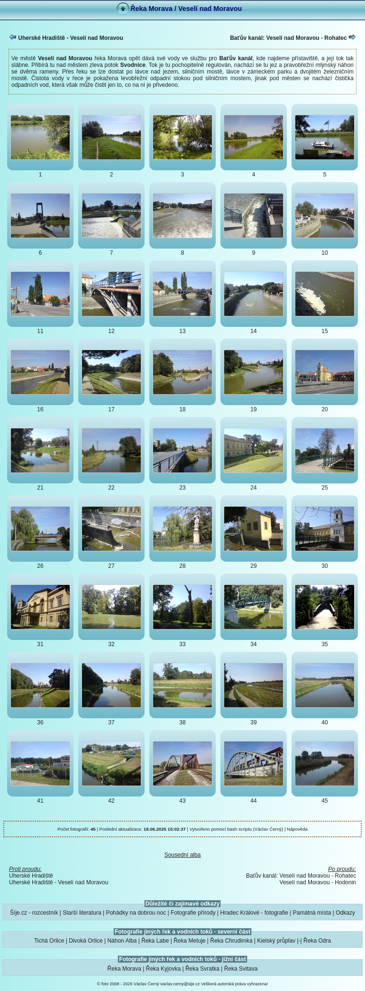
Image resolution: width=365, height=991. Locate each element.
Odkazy (345, 912)
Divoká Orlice (85, 940)
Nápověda (297, 829)
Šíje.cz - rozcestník (34, 912)
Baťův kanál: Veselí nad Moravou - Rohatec (293, 37)
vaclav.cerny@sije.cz (180, 984)
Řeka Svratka (202, 968)
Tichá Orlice (49, 940)
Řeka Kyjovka (163, 968)
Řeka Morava (124, 968)
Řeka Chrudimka (231, 940)
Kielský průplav (276, 940)
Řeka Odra (317, 940)
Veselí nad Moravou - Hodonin (318, 882)
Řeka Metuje (189, 940)
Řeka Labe (155, 940)
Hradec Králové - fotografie (254, 912)
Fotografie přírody (193, 912)
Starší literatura (82, 912)
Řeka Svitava (241, 968)
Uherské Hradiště (31, 875)
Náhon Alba (122, 940)
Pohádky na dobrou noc (136, 912)
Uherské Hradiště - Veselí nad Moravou (66, 37)
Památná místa (312, 912)
